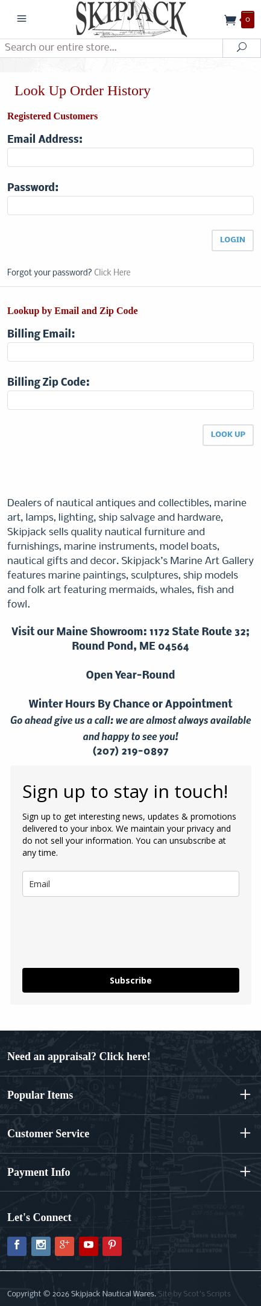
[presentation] (93, 927)
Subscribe (131, 980)
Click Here (112, 273)
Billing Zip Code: (48, 383)
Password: (32, 188)
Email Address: (45, 140)
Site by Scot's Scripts (194, 1294)
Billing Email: (41, 335)
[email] (130, 884)
